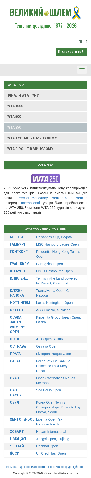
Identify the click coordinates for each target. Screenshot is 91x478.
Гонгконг (19, 252)
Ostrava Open (46, 346)
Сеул (14, 402)
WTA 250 (14, 127)
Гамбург (18, 244)
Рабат (15, 361)
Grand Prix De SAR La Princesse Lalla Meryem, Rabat (54, 366)
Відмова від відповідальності (25, 467)
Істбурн (17, 271)
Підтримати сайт (71, 51)
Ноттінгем (20, 303)
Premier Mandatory (32, 198)
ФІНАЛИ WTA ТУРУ (23, 95)
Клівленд (19, 278)
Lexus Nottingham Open (54, 303)
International (30, 203)
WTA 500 (14, 117)
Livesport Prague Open (53, 354)
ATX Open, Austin (49, 339)
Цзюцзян (19, 439)
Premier (80, 198)
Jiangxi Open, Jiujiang (52, 439)
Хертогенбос (22, 419)
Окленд (17, 310)
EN (80, 41)
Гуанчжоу (19, 264)
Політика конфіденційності (65, 467)
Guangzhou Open (49, 264)
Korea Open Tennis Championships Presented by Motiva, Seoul (58, 407)
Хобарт (17, 432)
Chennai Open (47, 446)
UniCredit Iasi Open (51, 453)
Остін (15, 339)
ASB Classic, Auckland (53, 310)
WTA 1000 (15, 106)
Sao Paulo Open (48, 390)
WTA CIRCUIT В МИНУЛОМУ (30, 149)
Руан (14, 378)
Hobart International (51, 432)
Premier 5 (59, 198)
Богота (16, 237)
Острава (18, 346)
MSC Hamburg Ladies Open (57, 244)
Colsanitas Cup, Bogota (54, 237)
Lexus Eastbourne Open (54, 271)
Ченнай (17, 446)
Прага (15, 354)
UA (85, 41)
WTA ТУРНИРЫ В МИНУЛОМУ (32, 138)
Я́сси (14, 453)
